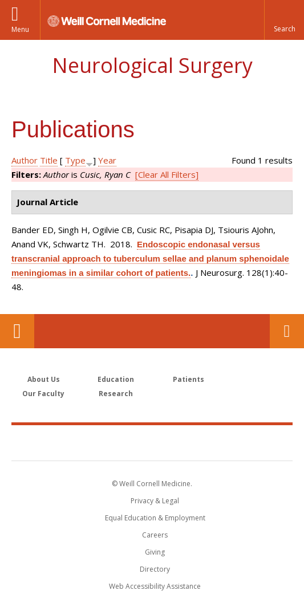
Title (49, 160)
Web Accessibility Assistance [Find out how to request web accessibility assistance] (155, 586)
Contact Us (287, 331)
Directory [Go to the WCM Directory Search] (155, 569)
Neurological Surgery (152, 65)
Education (116, 379)
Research (116, 393)
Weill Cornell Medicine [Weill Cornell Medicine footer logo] (152, 442)
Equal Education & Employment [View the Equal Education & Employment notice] (155, 518)
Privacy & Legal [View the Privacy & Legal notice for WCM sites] (155, 501)
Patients (188, 379)
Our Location (17, 331)
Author (24, 160)
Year (107, 160)
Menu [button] (20, 29)
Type (75, 160)
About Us (43, 379)
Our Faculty (43, 393)
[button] (284, 20)
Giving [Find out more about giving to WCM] (155, 552)
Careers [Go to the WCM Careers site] (155, 535)
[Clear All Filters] (166, 174)
